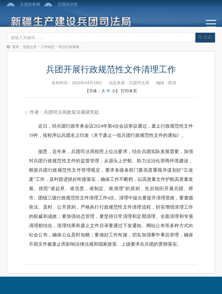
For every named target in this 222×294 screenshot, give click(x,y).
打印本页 (129, 91)
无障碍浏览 (68, 4)
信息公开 (30, 47)
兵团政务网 (30, 4)
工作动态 (48, 47)
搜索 (205, 37)
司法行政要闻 (68, 47)
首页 (15, 47)
